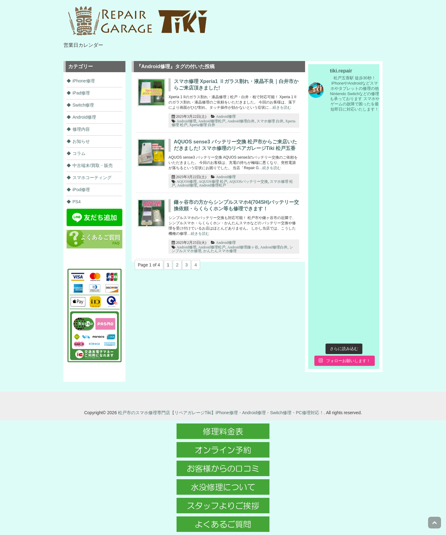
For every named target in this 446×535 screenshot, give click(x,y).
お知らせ (81, 141)
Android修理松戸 (211, 121)
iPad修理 (81, 92)
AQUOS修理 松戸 (213, 181)
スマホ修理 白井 (269, 121)
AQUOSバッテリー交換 (248, 181)
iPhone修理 (83, 80)
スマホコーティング (92, 177)
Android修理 (226, 116)
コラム (78, 153)
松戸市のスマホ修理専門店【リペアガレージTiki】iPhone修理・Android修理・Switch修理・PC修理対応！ (221, 412)
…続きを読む (280, 107)
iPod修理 (81, 189)
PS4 (76, 201)
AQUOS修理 (187, 181)
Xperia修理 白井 (202, 125)
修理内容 (81, 129)
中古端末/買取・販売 (92, 165)
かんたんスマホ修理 (220, 251)
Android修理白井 (241, 121)
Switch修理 (83, 105)
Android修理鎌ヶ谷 (242, 247)
